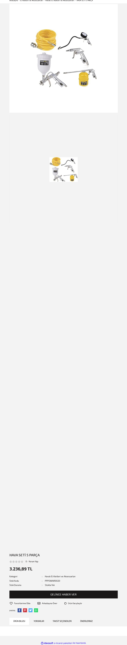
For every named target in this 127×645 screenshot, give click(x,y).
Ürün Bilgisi (19, 620)
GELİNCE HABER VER (63, 594)
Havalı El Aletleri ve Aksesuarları (60, 576)
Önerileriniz (86, 620)
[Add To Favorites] (19, 603)
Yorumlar (39, 620)
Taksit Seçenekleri (62, 620)
